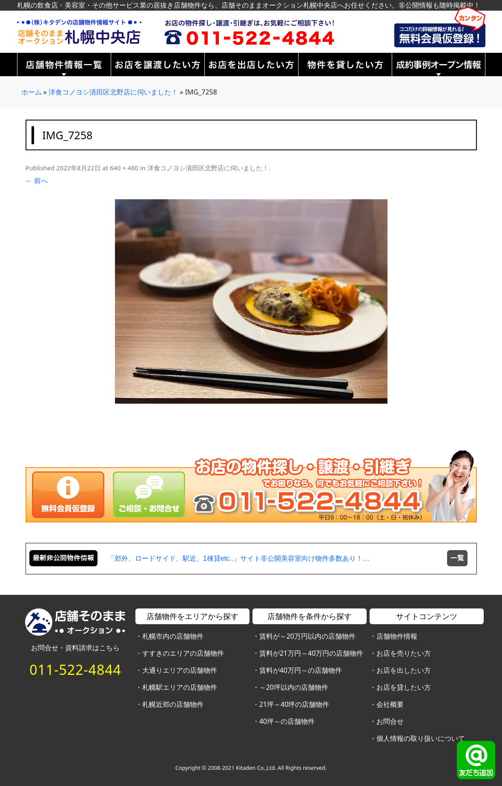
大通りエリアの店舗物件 (179, 670)
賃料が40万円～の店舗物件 (300, 670)
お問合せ (390, 721)
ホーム (31, 92)
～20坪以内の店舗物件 (293, 687)
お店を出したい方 (403, 670)
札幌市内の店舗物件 (173, 636)
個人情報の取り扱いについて (420, 738)
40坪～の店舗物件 (287, 721)
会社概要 (390, 704)
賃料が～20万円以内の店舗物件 (307, 636)
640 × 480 (124, 168)
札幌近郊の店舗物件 (173, 704)
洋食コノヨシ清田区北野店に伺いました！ (113, 92)
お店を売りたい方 (403, 653)
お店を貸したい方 (403, 687)
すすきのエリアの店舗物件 (183, 653)
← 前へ (37, 180)
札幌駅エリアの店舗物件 (179, 687)
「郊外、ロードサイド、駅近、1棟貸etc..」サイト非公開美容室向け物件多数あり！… (239, 558)
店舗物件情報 (396, 636)
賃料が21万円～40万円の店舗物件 (311, 653)
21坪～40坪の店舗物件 (294, 704)
